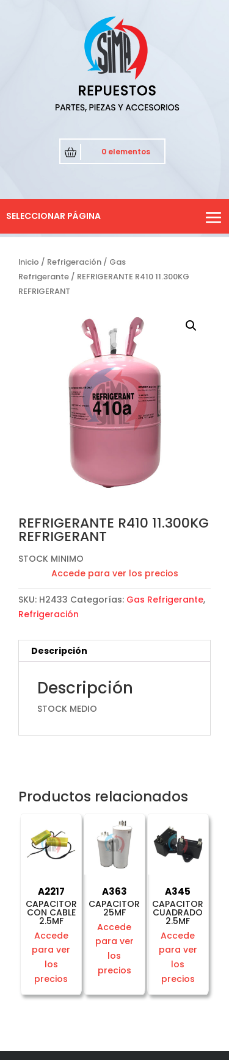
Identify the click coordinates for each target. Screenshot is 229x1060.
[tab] (114, 651)
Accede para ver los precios (114, 573)
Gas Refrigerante (164, 599)
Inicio (28, 262)
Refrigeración (74, 262)
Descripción (59, 651)
